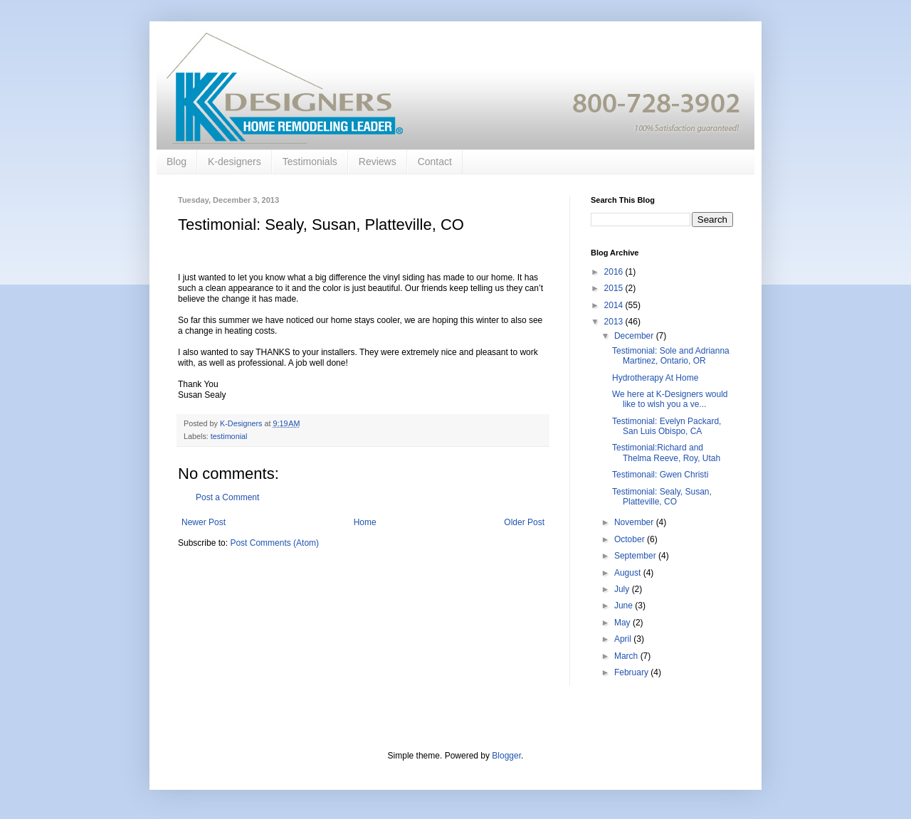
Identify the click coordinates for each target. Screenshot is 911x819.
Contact (435, 161)
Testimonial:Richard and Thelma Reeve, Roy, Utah (666, 453)
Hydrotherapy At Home (655, 378)
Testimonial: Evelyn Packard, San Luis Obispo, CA (666, 426)
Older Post (524, 522)
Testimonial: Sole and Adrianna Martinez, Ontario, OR (671, 356)
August (628, 573)
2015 (615, 288)
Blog (176, 161)
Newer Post (203, 522)
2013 (615, 322)
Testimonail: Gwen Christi (660, 475)
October (630, 539)
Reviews (377, 161)
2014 (615, 305)
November (635, 522)
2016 (615, 272)
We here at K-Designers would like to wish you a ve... (670, 399)
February (632, 672)
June (624, 606)
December (635, 336)
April (623, 639)
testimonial (229, 436)
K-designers (234, 161)
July (623, 589)
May (623, 623)
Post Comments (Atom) (274, 543)
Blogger (506, 756)
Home (365, 522)
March (627, 656)
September (636, 556)
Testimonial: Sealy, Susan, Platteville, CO (662, 497)
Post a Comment (227, 497)
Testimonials (310, 161)
